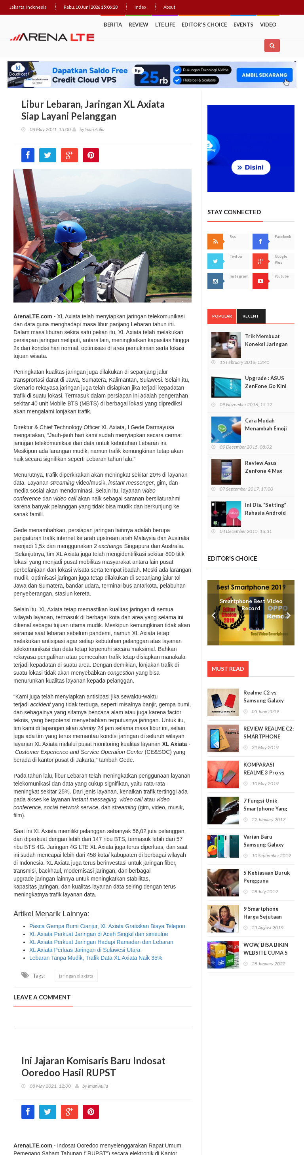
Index (140, 7)
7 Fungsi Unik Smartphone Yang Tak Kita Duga (265, 808)
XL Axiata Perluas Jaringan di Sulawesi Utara (84, 950)
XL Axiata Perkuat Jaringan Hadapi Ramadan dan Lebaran (101, 942)
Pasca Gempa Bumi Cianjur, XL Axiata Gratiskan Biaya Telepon (107, 926)
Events (243, 24)
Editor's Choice (204, 24)
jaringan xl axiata (76, 976)
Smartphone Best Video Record (251, 604)
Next (288, 612)
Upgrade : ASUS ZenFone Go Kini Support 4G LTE (266, 386)
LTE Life (165, 24)
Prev (213, 612)
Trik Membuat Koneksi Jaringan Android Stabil (266, 344)
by (78, 129)
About (169, 7)
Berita (113, 24)
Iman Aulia (94, 129)
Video (268, 24)
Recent (251, 316)
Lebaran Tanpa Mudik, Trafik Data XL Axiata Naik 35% (95, 958)
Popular (222, 316)
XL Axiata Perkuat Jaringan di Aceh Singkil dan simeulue (98, 934)
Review (138, 24)
